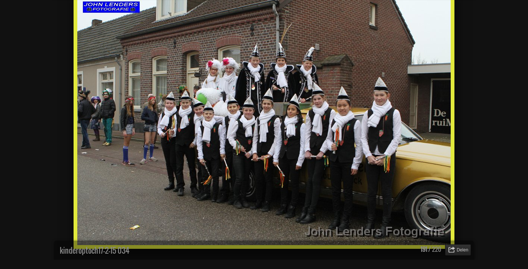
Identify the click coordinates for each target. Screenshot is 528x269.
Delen (462, 250)
